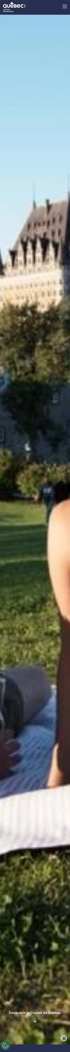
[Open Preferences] (5, 1045)
